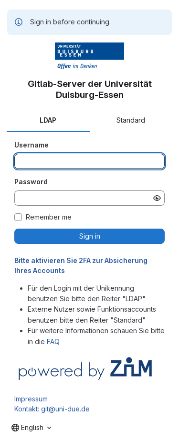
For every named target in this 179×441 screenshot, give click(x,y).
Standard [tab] (130, 120)
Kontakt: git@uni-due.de (52, 409)
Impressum (31, 399)
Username (31, 145)
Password (31, 182)
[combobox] (31, 427)
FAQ (53, 341)
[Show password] (157, 198)
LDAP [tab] (48, 120)
